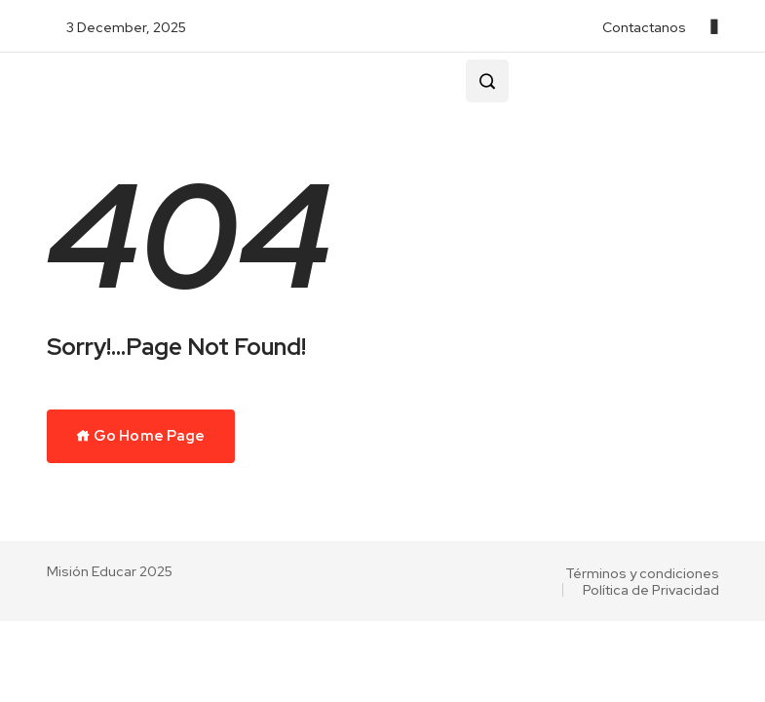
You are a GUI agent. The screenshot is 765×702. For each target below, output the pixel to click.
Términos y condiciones (642, 573)
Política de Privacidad (651, 590)
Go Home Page (141, 436)
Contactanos (644, 27)
